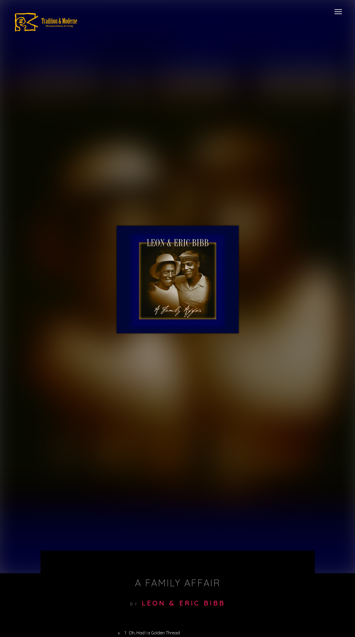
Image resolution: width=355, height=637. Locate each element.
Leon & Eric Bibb (183, 603)
